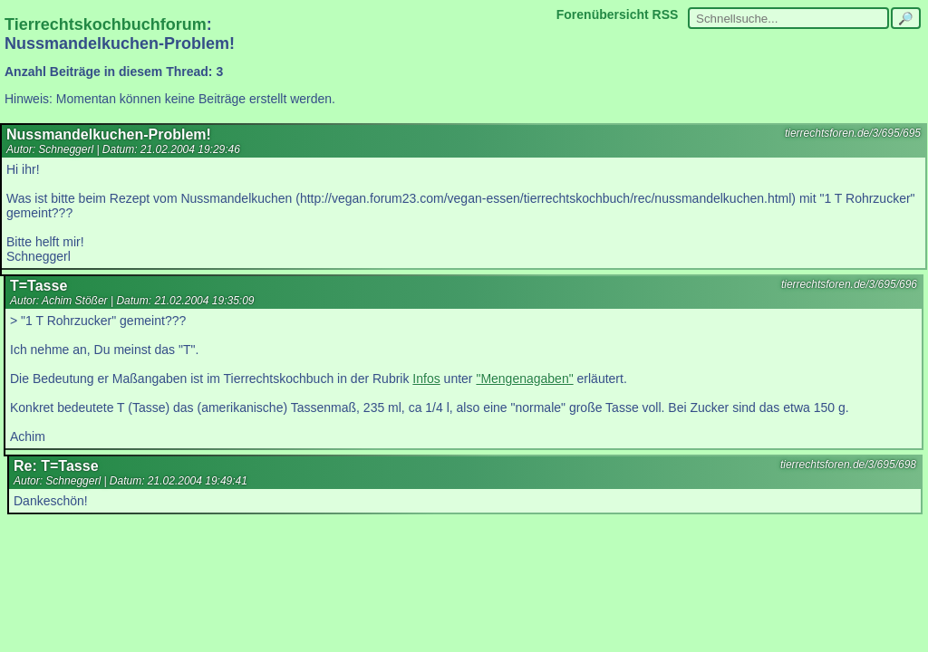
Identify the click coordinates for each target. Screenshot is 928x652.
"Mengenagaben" (524, 378)
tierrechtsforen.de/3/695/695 (853, 133)
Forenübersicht (602, 14)
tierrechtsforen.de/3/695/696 (849, 284)
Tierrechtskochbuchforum (106, 24)
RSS (665, 14)
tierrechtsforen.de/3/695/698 (848, 464)
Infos (426, 378)
